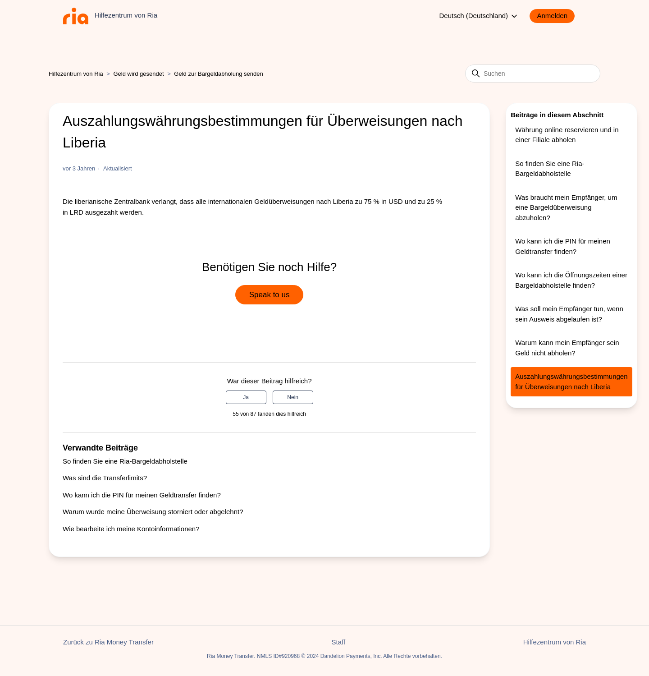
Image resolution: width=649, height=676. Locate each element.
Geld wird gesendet (139, 73)
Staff (339, 642)
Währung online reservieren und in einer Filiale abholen (566, 135)
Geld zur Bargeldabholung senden (218, 73)
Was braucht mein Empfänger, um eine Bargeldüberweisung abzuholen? (566, 207)
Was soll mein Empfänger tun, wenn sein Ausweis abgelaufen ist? (569, 314)
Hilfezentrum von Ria (76, 73)
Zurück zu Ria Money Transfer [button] (108, 642)
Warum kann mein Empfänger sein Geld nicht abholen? (567, 348)
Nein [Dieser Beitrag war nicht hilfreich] (292, 397)
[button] (556, 16)
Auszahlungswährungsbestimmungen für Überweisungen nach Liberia (571, 381)
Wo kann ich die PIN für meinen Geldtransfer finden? (142, 495)
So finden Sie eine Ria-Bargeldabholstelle (125, 461)
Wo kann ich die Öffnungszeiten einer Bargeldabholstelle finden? (571, 280)
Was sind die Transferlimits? (105, 478)
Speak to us (269, 294)
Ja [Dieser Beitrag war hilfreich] (246, 397)
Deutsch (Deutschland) (479, 16)
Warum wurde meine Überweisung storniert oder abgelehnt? (153, 511)
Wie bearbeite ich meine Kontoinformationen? (131, 529)
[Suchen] (532, 73)
